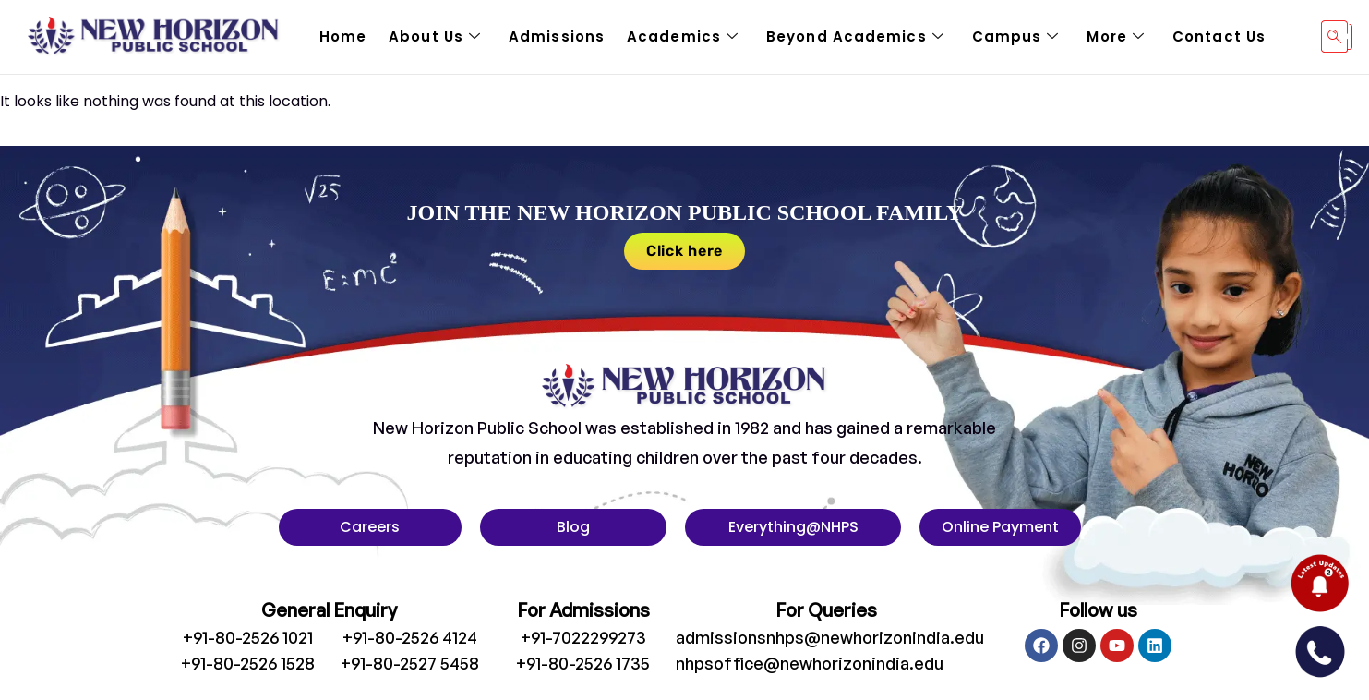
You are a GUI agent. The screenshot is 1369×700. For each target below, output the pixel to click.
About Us (435, 37)
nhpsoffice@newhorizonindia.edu (809, 663)
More (1116, 37)
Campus (1016, 37)
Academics (683, 37)
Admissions (557, 36)
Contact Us (1219, 36)
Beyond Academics (855, 37)
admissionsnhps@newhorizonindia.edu (830, 637)
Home (342, 36)
